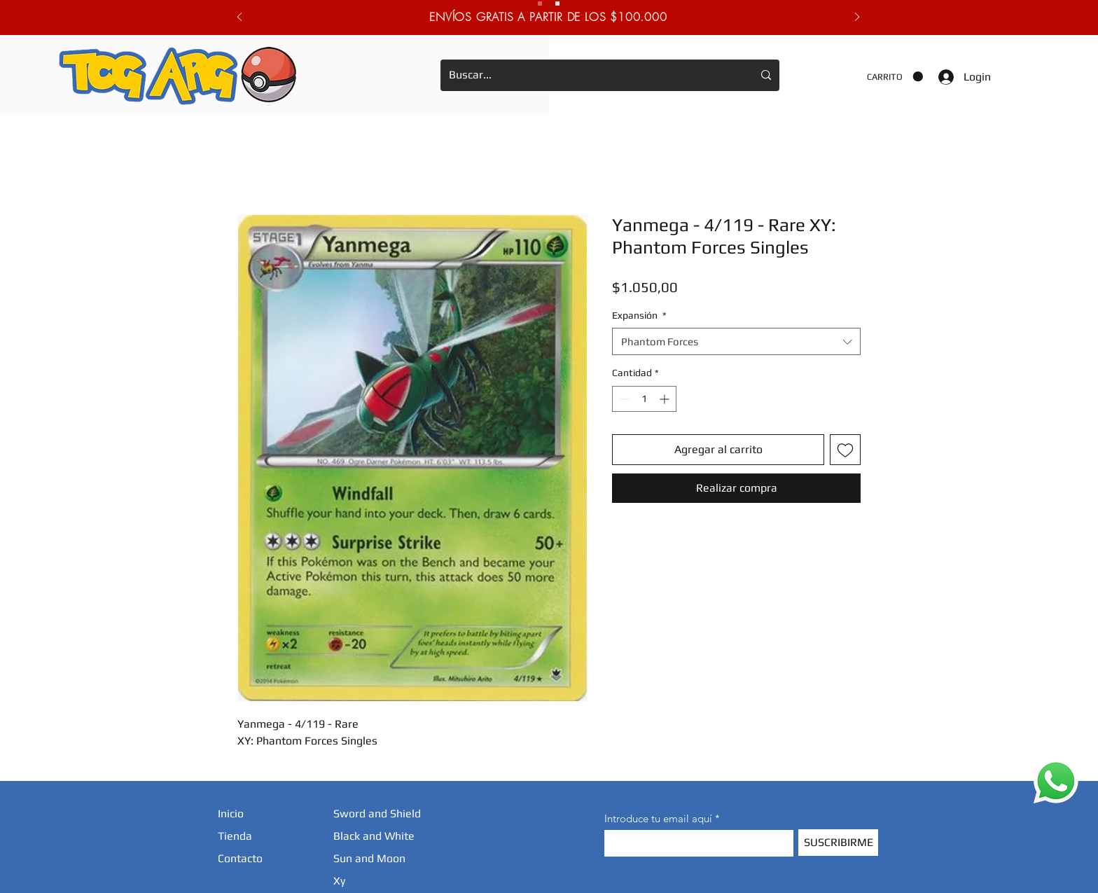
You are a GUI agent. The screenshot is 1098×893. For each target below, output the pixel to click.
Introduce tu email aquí (658, 818)
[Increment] (665, 399)
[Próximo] (857, 18)
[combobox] (736, 341)
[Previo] (239, 18)
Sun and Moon (369, 858)
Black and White (374, 836)
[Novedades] (557, 3)
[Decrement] (623, 399)
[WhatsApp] (1056, 781)
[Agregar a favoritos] (845, 449)
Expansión (639, 315)
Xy (339, 880)
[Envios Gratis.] (540, 3)
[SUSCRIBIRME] (838, 842)
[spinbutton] (644, 399)
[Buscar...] (590, 75)
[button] (895, 76)
